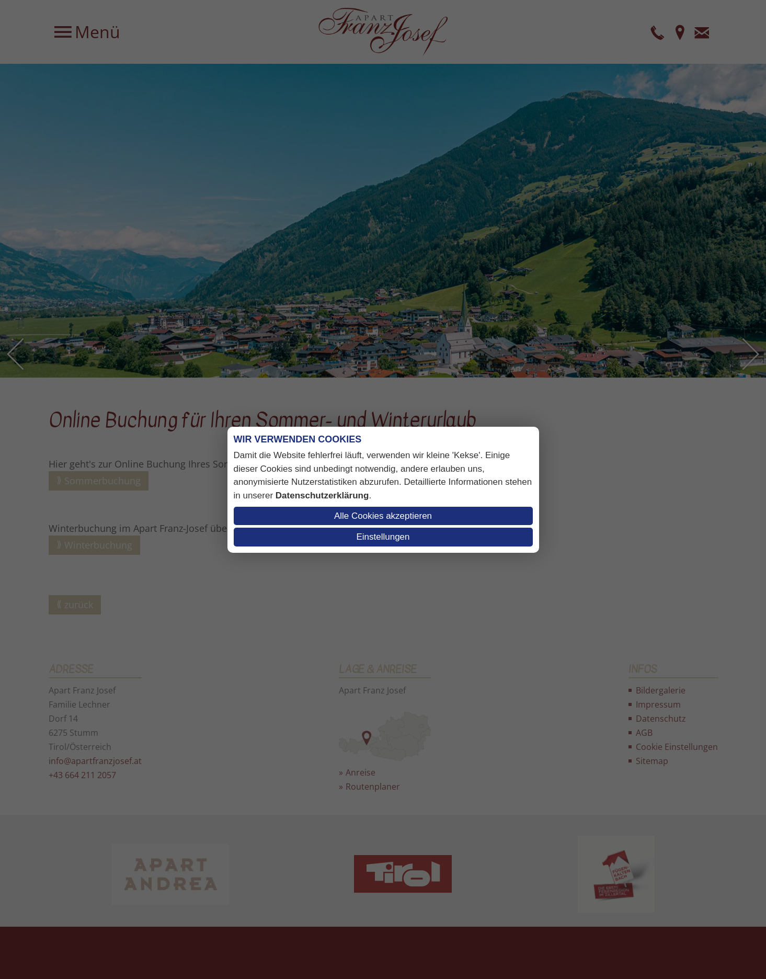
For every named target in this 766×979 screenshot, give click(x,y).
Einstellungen (382, 537)
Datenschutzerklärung (322, 495)
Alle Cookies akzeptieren (383, 516)
